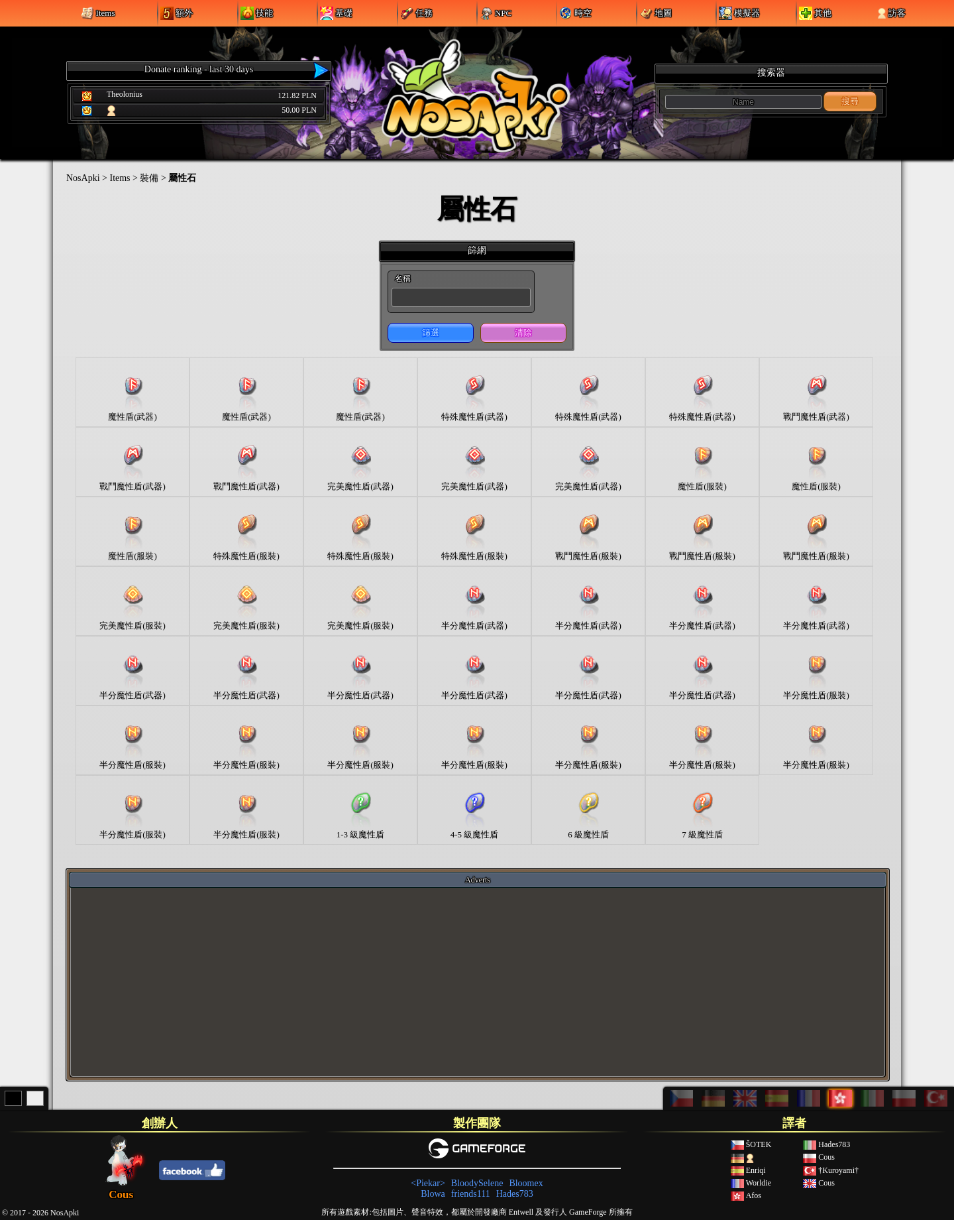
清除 (523, 332)
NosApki (83, 178)
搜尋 (850, 101)
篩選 (430, 332)
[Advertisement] (477, 981)
